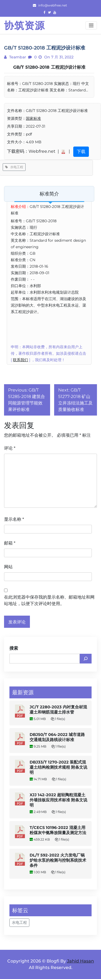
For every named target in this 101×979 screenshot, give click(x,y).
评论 (9, 448)
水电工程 (14, 167)
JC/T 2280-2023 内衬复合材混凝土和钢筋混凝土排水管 (58, 710)
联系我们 (20, 359)
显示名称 (14, 519)
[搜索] (86, 658)
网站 (8, 566)
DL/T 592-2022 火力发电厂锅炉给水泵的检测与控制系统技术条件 (58, 860)
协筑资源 (24, 25)
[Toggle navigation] (91, 25)
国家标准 (33, 118)
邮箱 (9, 543)
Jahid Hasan (80, 961)
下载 (81, 151)
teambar (17, 57)
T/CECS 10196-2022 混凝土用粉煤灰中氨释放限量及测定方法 (58, 830)
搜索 (13, 648)
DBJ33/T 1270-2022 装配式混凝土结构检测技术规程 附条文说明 (58, 767)
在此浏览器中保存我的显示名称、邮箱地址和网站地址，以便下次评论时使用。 (49, 600)
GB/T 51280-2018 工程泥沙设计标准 (49, 67)
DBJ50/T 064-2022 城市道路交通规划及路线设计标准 (57, 737)
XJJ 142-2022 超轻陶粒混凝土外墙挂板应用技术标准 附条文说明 (58, 800)
